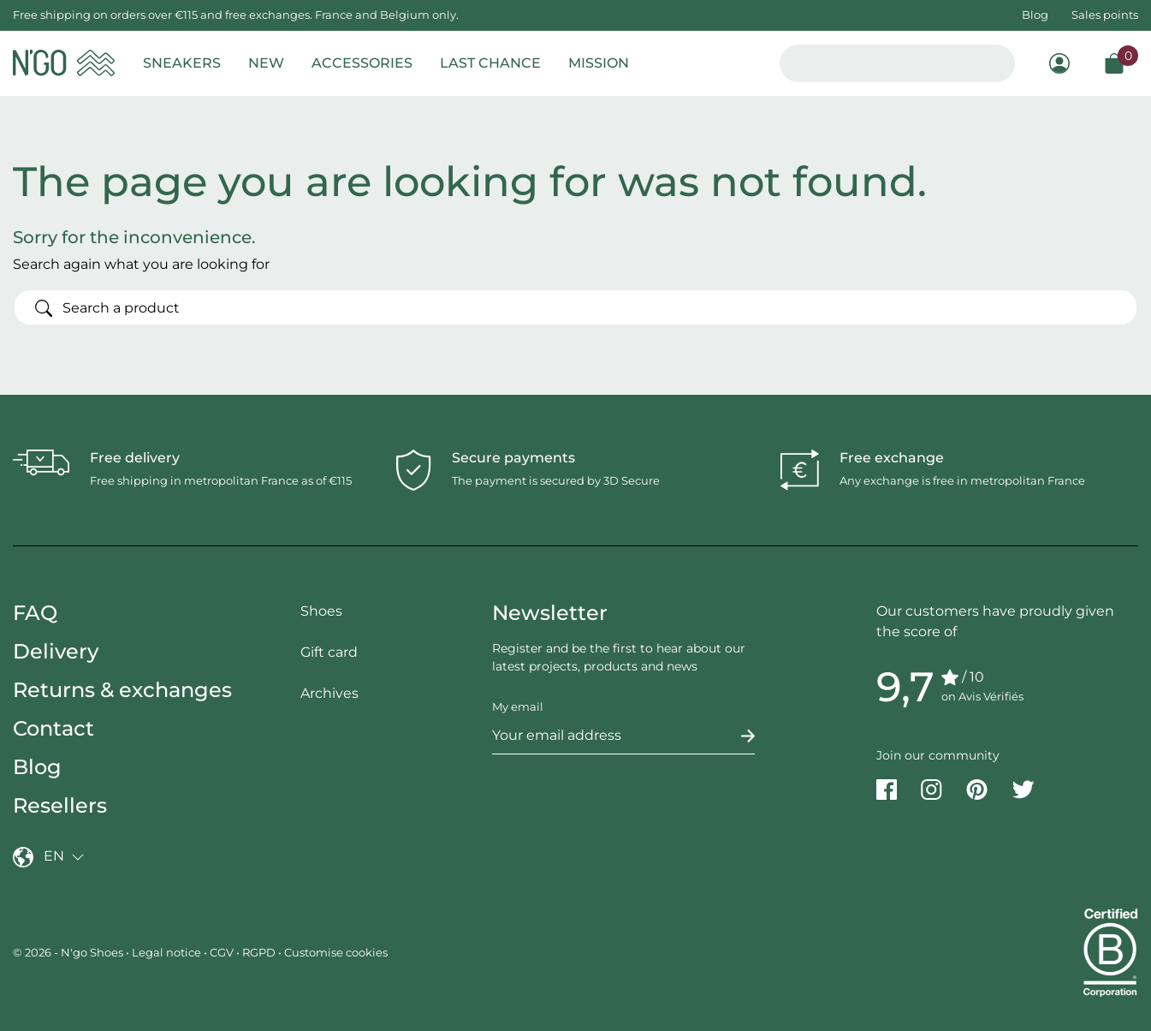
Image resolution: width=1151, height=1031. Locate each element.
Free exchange (892, 458)
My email (517, 706)
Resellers (60, 805)
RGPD (259, 952)
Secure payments (513, 458)
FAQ (35, 612)
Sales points (1104, 14)
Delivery (55, 651)
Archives (329, 693)
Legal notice (166, 952)
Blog (1035, 14)
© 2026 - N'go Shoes (69, 952)
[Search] (575, 307)
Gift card (329, 652)
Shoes (321, 611)
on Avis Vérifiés (982, 696)
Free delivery (135, 458)
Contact (53, 728)
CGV (222, 952)
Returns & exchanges (122, 689)
